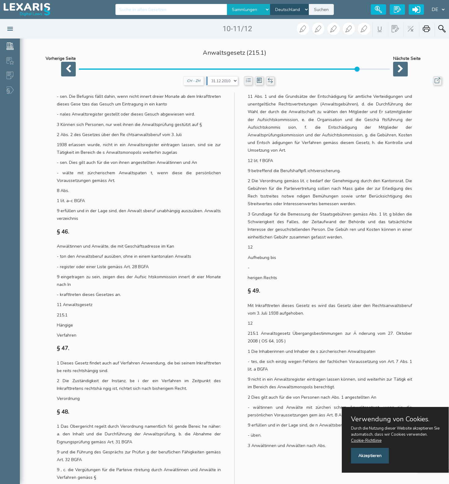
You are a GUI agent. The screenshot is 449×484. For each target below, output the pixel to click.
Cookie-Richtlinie (366, 440)
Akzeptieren (369, 456)
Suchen (321, 10)
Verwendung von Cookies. (390, 419)
